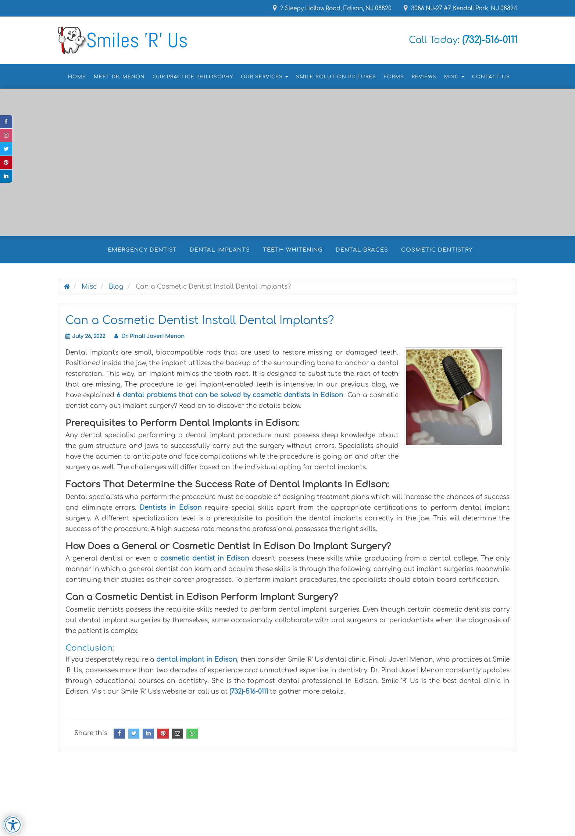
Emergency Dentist (142, 250)
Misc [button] (454, 76)
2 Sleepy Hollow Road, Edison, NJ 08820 (320, 8)
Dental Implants (220, 250)
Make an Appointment (144, 175)
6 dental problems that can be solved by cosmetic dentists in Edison (230, 395)
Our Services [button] (264, 76)
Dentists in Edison (170, 507)
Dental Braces (362, 250)
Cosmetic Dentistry (437, 250)
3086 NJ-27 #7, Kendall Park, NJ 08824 (457, 8)
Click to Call (217, 175)
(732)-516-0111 (249, 691)
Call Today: (455, 40)
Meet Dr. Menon (119, 76)
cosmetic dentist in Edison (204, 558)
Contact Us (491, 76)
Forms (394, 76)
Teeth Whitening (293, 250)
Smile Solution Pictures (336, 76)
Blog (116, 286)
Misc (89, 286)
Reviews (424, 76)
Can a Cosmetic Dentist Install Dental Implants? (199, 320)
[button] (14, 197)
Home (77, 76)
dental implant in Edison (196, 659)
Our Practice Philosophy (193, 76)
